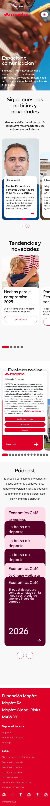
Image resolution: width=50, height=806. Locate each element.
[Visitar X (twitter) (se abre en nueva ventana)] (37, 795)
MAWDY (10, 717)
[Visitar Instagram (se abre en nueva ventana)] (21, 795)
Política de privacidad (13, 762)
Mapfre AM (8, 732)
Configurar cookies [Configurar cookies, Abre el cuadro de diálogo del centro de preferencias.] (25, 419)
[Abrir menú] (44, 14)
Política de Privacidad (13, 414)
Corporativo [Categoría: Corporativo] (13, 180)
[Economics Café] (25, 611)
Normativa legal (10, 777)
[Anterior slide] (22, 226)
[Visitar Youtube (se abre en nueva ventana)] (12, 795)
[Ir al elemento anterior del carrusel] (20, 655)
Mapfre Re (12, 702)
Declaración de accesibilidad (17, 782)
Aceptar (25, 430)
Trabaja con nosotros (13, 737)
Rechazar (25, 424)
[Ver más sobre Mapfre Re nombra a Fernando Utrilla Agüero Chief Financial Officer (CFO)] (32, 213)
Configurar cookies (12, 772)
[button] (5, 347)
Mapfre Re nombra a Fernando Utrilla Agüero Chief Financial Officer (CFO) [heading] (20, 190)
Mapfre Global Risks (21, 710)
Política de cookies (12, 767)
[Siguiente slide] (28, 226)
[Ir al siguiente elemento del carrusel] (29, 655)
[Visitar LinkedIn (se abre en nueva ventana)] (29, 795)
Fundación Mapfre (19, 695)
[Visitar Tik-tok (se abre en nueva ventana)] (46, 795)
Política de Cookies (33, 411)
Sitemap (6, 742)
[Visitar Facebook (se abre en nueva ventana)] (4, 795)
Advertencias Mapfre (13, 787)
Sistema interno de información (18, 757)
